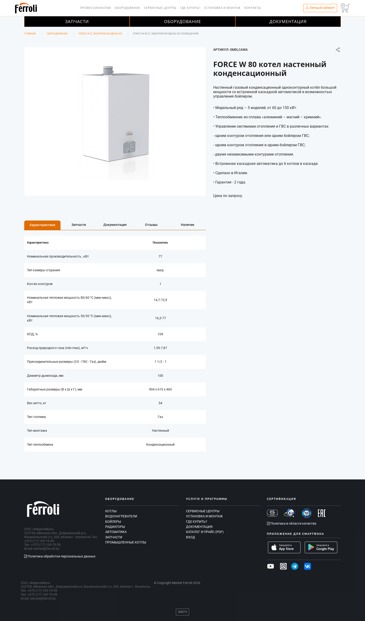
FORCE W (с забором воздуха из (100, 33)
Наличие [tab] (187, 225)
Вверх (182, 612)
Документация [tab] (115, 225)
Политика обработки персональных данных (59, 556)
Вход (190, 537)
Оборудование (127, 8)
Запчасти (77, 21)
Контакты (252, 8)
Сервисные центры (160, 8)
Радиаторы (115, 527)
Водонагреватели (121, 516)
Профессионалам (95, 8)
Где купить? (190, 8)
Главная (30, 33)
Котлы (111, 511)
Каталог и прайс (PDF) (205, 532)
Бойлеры (113, 521)
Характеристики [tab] (42, 225)
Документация (288, 21)
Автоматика (116, 532)
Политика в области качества (291, 523)
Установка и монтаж (222, 8)
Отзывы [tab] (151, 225)
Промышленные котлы (125, 542)
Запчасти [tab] (78, 225)
